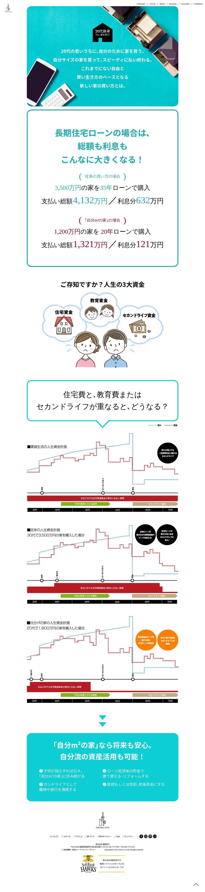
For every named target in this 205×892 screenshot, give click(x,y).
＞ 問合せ (73, 849)
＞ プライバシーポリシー (86, 849)
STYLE (152, 4)
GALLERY (185, 4)
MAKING (173, 4)
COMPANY (198, 4)
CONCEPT (141, 4)
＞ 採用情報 (65, 849)
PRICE (162, 4)
